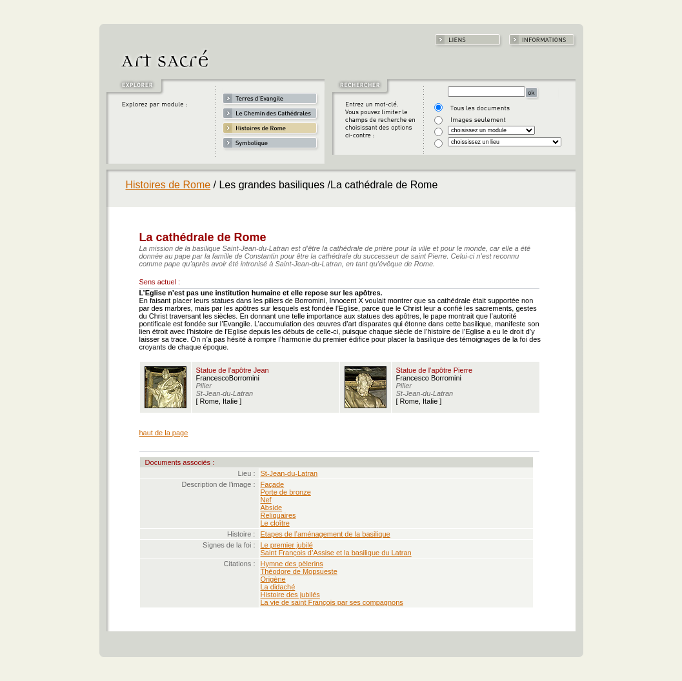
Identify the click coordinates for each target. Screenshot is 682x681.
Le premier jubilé (287, 545)
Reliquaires (278, 515)
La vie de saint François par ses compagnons (332, 602)
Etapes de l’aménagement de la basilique (325, 534)
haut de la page (163, 433)
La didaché (278, 587)
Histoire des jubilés (290, 594)
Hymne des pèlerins (292, 564)
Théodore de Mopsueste (299, 571)
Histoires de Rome (168, 184)
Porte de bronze (286, 492)
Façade (273, 484)
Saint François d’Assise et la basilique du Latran (336, 553)
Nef (266, 500)
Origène (273, 579)
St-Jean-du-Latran (289, 473)
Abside (272, 507)
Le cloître (275, 523)
